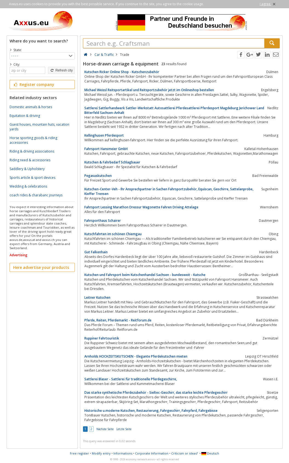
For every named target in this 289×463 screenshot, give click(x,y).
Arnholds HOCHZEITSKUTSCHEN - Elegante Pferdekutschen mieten (135, 356)
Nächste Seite (105, 429)
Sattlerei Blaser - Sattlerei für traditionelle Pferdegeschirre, (130, 379)
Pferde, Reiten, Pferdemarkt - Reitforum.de (117, 320)
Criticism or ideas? (184, 453)
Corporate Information (151, 453)
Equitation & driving (25, 115)
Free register (79, 453)
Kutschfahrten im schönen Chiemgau (113, 234)
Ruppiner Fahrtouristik (101, 338)
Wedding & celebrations (28, 186)
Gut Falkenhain (96, 252)
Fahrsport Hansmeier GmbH (106, 148)
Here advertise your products (41, 267)
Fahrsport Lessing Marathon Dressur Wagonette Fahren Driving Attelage (141, 207)
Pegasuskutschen (98, 175)
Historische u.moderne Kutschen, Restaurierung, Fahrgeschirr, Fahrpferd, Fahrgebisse (151, 410)
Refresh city (61, 70)
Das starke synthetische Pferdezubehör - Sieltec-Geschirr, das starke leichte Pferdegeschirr (156, 392)
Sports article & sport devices (32, 177)
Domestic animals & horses (31, 107)
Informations (122, 453)
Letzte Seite (123, 429)
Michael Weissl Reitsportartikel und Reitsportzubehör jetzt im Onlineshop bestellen (149, 90)
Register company (34, 84)
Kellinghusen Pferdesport (104, 135)
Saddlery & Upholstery (27, 168)
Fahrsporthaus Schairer (102, 220)
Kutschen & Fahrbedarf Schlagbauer (112, 162)
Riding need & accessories (30, 160)
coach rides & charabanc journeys (36, 195)
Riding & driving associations (32, 151)
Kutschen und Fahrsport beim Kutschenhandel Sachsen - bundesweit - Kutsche (144, 274)
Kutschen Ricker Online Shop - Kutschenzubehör (121, 72)
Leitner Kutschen (97, 297)
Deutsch (210, 453)
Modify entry (101, 453)
